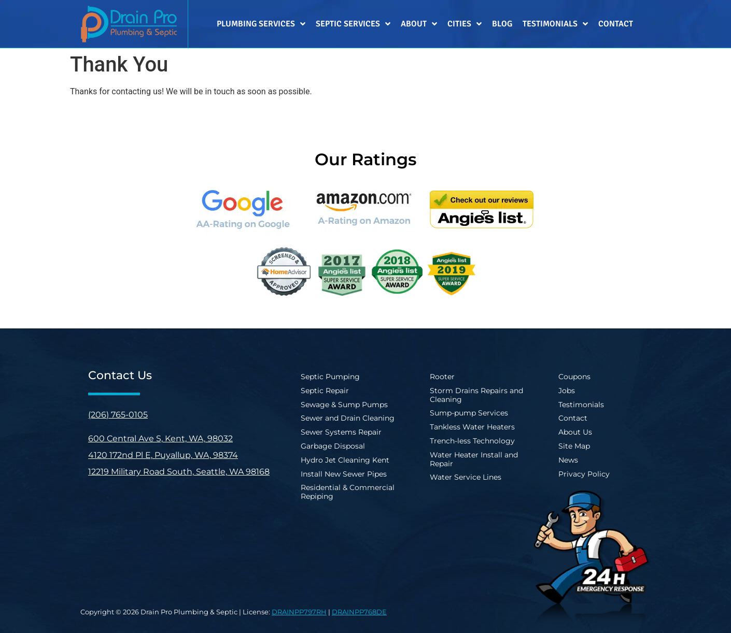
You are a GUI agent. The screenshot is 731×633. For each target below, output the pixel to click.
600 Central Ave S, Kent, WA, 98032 (160, 438)
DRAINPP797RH (299, 612)
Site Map (574, 446)
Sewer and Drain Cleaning (348, 418)
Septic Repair (325, 390)
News (568, 460)
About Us (575, 432)
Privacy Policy (584, 474)
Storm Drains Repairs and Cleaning (476, 395)
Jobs (566, 390)
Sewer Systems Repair (341, 432)
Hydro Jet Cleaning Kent (345, 460)
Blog (502, 24)
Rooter (442, 376)
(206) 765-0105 (118, 415)
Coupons (574, 376)
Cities (464, 24)
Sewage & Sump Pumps (344, 404)
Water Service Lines (465, 477)
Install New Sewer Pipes (344, 474)
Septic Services (353, 24)
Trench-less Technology (472, 440)
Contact (615, 24)
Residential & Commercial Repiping (348, 492)
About (419, 24)
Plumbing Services (261, 24)
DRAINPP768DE (359, 612)
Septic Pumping (330, 376)
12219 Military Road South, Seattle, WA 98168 (179, 472)
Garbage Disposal (333, 446)
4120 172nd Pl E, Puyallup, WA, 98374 (163, 455)
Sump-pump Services (469, 413)
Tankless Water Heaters (472, 426)
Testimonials (555, 24)
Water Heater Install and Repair (474, 459)
